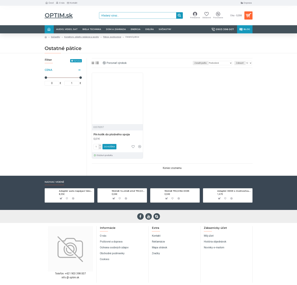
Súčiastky (55, 37)
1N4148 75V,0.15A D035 (176, 191)
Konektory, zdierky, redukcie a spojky (81, 37)
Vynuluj (77, 60)
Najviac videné (54, 182)
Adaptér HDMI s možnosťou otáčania (234, 191)
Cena (48, 69)
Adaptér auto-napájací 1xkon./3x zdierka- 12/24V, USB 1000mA (76, 191)
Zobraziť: (240, 63)
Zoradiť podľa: (200, 63)
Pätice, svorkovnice (112, 37)
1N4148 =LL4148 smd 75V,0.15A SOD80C (129, 191)
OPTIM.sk (59, 15)
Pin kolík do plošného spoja (112, 134)
